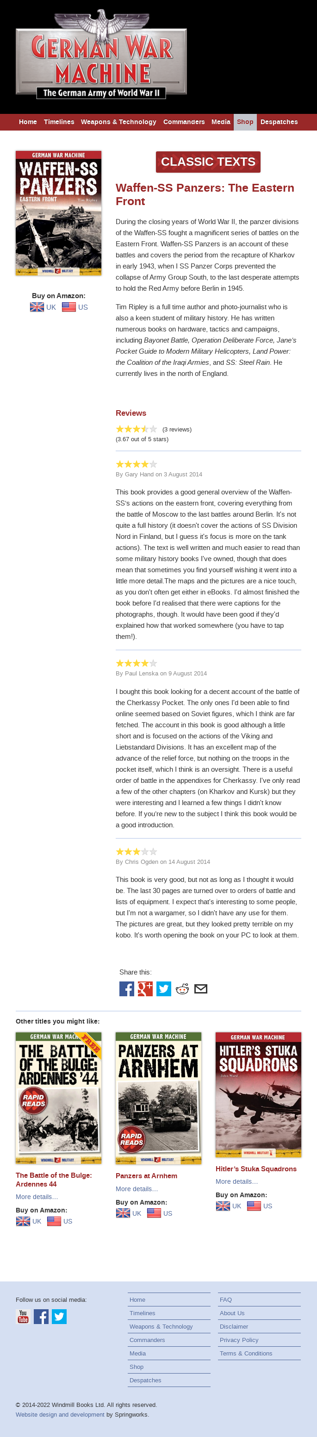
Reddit (182, 988)
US (75, 307)
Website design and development (60, 1414)
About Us (232, 1313)
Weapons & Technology (118, 122)
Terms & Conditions (246, 1353)
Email (200, 988)
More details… (37, 1197)
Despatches (279, 122)
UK (43, 307)
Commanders (184, 122)
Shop (245, 122)
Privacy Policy (239, 1340)
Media (220, 122)
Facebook (126, 988)
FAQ (226, 1300)
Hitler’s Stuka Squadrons (256, 1169)
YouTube (23, 1316)
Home (28, 122)
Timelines (59, 122)
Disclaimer (234, 1327)
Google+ (145, 988)
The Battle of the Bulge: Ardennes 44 (54, 1179)
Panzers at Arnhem (146, 1176)
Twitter (163, 988)
